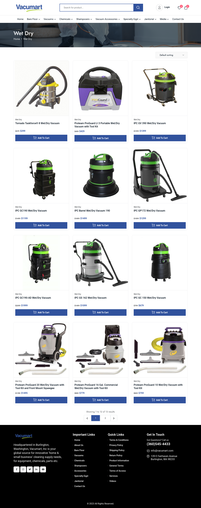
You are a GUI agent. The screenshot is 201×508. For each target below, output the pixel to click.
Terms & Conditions (119, 440)
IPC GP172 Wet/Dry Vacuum (149, 210)
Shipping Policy (116, 450)
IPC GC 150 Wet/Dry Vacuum (150, 297)
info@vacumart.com (162, 450)
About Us (78, 445)
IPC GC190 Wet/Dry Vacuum (31, 210)
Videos (112, 481)
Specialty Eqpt (130, 19)
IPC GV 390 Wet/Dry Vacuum (150, 123)
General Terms (116, 465)
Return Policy (115, 455)
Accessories (80, 471)
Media (163, 19)
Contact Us (178, 19)
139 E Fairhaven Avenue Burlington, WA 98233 (164, 458)
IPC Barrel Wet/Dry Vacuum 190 (92, 210)
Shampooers (83, 19)
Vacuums (48, 19)
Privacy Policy (116, 445)
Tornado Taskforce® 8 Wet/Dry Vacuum (37, 123)
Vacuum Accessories (106, 19)
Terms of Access (117, 471)
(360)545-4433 (158, 444)
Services (113, 476)
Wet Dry (18, 120)
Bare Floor (32, 19)
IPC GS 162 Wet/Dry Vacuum (90, 297)
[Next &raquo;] (113, 418)
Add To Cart (41, 137)
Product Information (119, 460)
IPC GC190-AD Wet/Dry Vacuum (33, 297)
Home (20, 19)
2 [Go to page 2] (106, 418)
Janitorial (149, 19)
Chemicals (64, 19)
